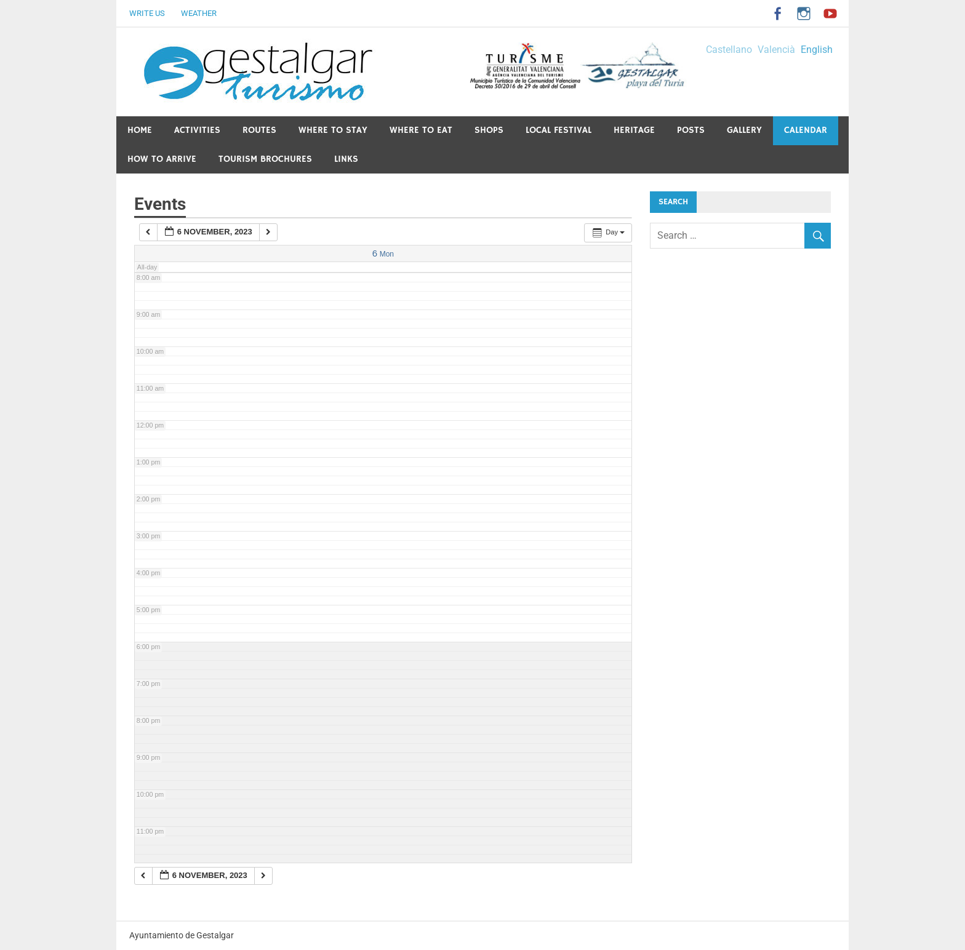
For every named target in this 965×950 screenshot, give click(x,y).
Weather (199, 13)
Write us (147, 13)
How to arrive (161, 159)
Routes (259, 130)
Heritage (634, 130)
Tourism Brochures (265, 159)
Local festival (558, 130)
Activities (197, 130)
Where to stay (332, 130)
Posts (691, 130)
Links (346, 159)
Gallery (744, 130)
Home (139, 130)
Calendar (805, 130)
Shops (488, 130)
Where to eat (421, 130)
